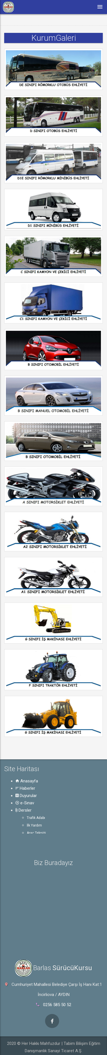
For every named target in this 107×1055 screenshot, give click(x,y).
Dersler (23, 810)
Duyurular (26, 795)
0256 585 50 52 (57, 1004)
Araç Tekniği (36, 833)
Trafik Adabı (36, 818)
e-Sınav (24, 802)
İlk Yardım (34, 825)
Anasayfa (26, 781)
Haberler (25, 788)
